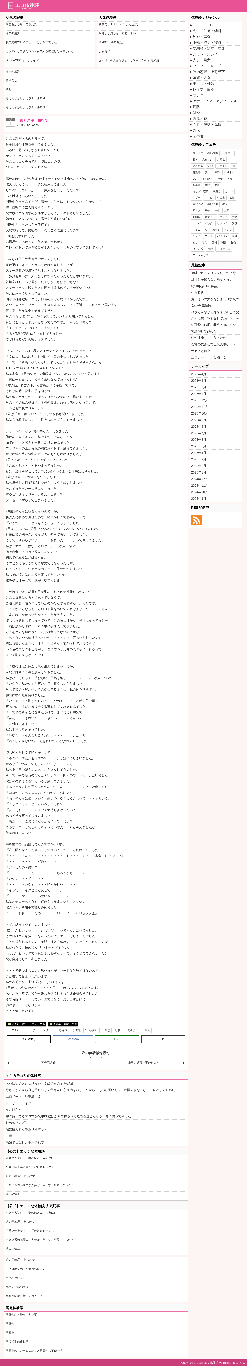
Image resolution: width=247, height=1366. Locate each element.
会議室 (197, 185)
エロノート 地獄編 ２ (23, 1096)
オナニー (48, 1030)
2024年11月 (199, 485)
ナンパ (197, 223)
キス (64, 1030)
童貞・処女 (202, 78)
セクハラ (222, 223)
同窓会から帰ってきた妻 (21, 24)
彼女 (225, 204)
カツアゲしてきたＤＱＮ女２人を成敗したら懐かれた (40, 51)
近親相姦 (200, 118)
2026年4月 (198, 374)
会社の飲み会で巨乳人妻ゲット (213, 344)
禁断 (210, 248)
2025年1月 (198, 472)
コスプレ (227, 153)
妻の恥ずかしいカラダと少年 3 (25, 107)
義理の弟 (212, 204)
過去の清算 (13, 33)
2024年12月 (199, 479)
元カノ (197, 210)
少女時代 (104, 51)
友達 (78, 1030)
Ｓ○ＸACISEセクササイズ (22, 60)
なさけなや (14, 1109)
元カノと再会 (200, 351)
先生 (217, 210)
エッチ (31, 1030)
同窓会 (10, 1323)
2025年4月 (198, 453)
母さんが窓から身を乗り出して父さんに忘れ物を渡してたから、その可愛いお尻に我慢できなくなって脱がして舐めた (90, 1090)
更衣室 (221, 197)
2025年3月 (198, 459)
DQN (195, 178)
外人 (196, 130)
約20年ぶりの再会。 (112, 42)
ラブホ (197, 197)
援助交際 (212, 153)
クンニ (224, 216)
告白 (233, 242)
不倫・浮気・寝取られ (210, 42)
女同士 (221, 159)
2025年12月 (199, 400)
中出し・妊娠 (203, 83)
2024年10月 (199, 492)
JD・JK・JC (203, 25)
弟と (8, 89)
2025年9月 (198, 420)
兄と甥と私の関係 (17, 1286)
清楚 (220, 178)
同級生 (93, 1030)
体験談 (216, 229)
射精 (234, 216)
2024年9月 (198, 498)
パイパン (222, 236)
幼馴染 (197, 216)
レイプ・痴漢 (203, 89)
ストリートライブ (18, 1103)
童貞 (214, 242)
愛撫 (234, 223)
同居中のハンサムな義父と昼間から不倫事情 (34, 1350)
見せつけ (207, 159)
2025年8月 (198, 426)
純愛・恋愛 (202, 37)
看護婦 (197, 172)
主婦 (217, 172)
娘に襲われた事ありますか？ (26, 1129)
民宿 (134, 1030)
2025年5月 (198, 446)
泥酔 (196, 107)
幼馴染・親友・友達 (65, 1024)
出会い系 (198, 248)
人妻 (9, 1136)
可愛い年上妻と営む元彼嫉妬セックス (30, 1166)
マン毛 (209, 236)
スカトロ (222, 165)
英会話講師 (48, 1062)
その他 (198, 136)
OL (233, 165)
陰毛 (204, 242)
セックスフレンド (207, 66)
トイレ (209, 197)
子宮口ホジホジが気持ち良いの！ (27, 1268)
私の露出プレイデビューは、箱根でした (31, 42)
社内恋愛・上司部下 (209, 72)
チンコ (228, 229)
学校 (107, 1030)
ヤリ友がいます (16, 1277)
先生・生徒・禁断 (207, 31)
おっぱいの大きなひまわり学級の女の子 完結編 (129, 60)
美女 (229, 178)
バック (209, 223)
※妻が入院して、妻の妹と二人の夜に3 (31, 1157)
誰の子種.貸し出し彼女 (20, 1176)
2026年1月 (198, 394)
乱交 (196, 113)
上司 (226, 210)
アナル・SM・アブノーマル (28, 1024)
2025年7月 (198, 433)
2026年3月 (198, 380)
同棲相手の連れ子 (17, 1341)
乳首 (195, 242)
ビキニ (197, 229)
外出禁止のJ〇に (18, 1123)
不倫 (207, 210)
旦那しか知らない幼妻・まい (117, 33)
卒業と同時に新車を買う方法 (24, 1295)
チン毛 (197, 236)
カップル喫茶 (200, 191)
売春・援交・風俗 (207, 124)
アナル (16, 1030)
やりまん (229, 172)
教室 (217, 185)
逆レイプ (198, 153)
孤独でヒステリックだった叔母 (119, 24)
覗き (195, 159)
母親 (232, 197)
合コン (229, 191)
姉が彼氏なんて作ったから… (212, 338)
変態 (210, 165)
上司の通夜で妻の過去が (143, 1062)
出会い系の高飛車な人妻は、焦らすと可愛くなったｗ (40, 1185)
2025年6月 (198, 439)
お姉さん (208, 178)
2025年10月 (199, 413)
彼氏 (120, 1030)
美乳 (234, 236)
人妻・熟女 (202, 60)
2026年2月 (198, 387)
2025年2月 (198, 466)
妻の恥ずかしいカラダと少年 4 (25, 98)
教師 (207, 172)
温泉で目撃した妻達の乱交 (25, 1142)
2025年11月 (199, 407)
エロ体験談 (211, 1362)
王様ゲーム (223, 248)
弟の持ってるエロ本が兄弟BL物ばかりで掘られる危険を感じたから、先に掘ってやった (68, 1116)
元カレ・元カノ (205, 54)
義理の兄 (198, 204)
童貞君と (11, 80)
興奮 (147, 1030)
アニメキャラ (200, 255)
